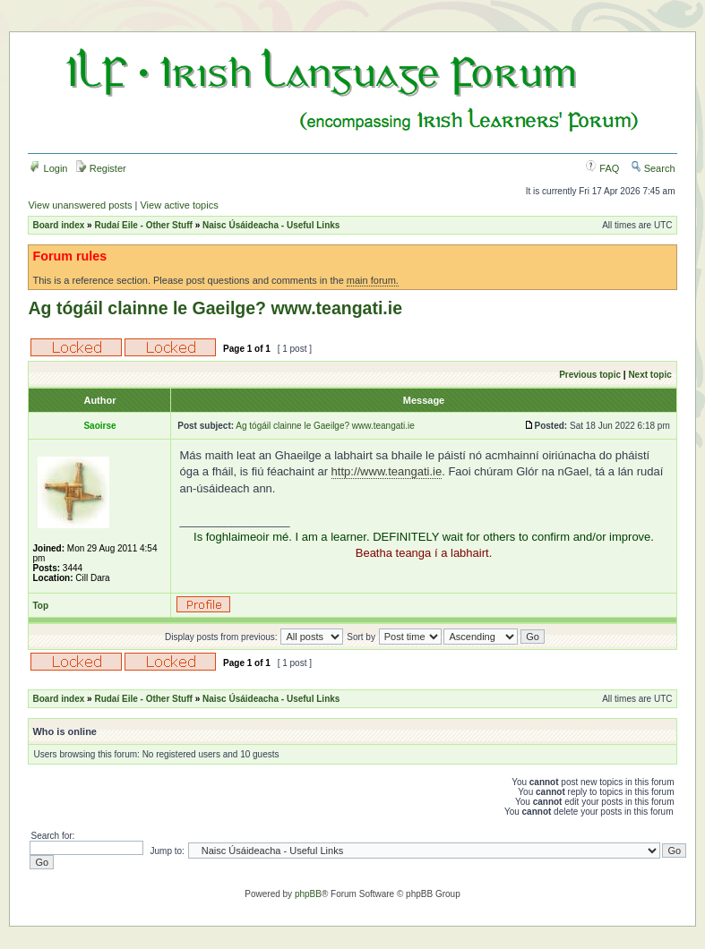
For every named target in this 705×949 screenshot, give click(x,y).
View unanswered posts (80, 205)
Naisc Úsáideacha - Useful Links (271, 225)
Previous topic (590, 375)
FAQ (602, 168)
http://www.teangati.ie (387, 471)
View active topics (179, 205)
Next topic (649, 375)
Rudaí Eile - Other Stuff (143, 225)
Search (653, 168)
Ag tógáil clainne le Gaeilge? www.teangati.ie (215, 308)
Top (40, 606)
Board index (58, 225)
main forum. (373, 280)
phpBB (308, 894)
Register (101, 168)
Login (48, 168)
